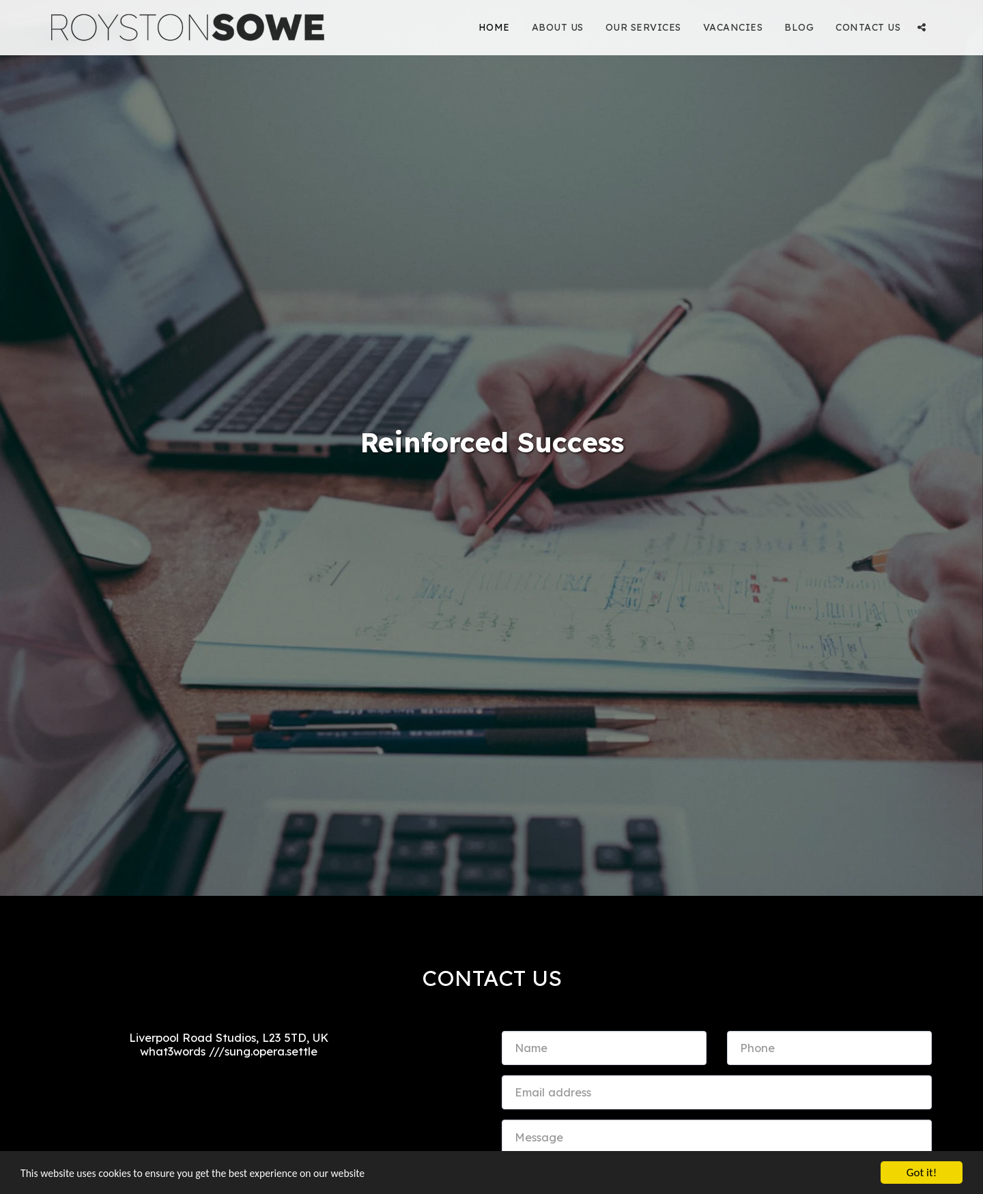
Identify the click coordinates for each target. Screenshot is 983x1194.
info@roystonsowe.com (228, 1072)
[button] (921, 27)
